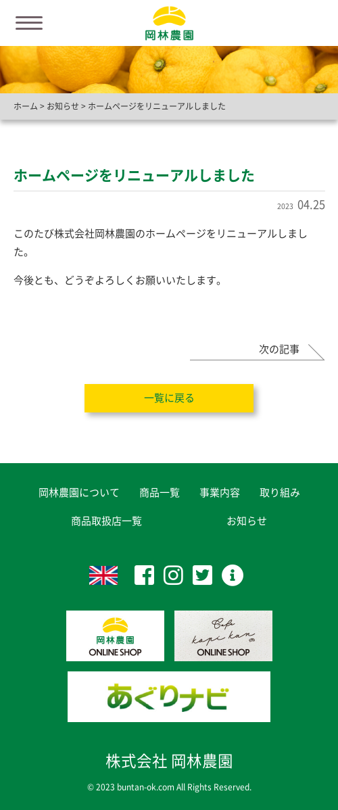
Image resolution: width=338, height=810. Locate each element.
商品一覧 (159, 492)
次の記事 (279, 349)
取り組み (280, 492)
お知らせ (246, 521)
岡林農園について (79, 492)
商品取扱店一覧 (106, 521)
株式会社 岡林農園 (169, 761)
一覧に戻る (169, 398)
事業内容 (219, 492)
